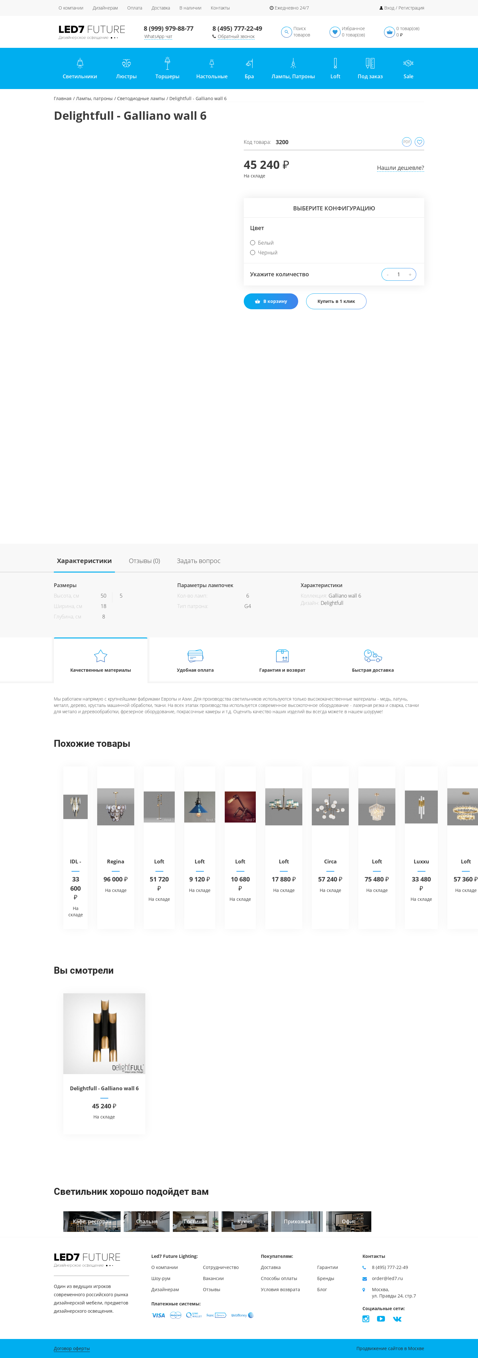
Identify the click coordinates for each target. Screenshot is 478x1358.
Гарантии (327, 1267)
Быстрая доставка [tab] (373, 660)
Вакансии (213, 1278)
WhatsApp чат (158, 36)
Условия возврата (280, 1289)
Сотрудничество (221, 1267)
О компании (71, 8)
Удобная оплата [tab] (195, 660)
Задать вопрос (199, 560)
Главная (63, 98)
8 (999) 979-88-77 (168, 28)
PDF (406, 141)
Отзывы (211, 1289)
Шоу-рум (160, 1278)
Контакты (220, 8)
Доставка (161, 8)
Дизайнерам (105, 8)
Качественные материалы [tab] (101, 660)
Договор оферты (72, 1348)
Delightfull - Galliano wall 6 (104, 1088)
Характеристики (84, 560)
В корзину (271, 301)
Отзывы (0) (144, 560)
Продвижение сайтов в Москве (390, 1348)
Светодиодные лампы (141, 98)
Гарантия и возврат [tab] (282, 660)
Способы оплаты (279, 1278)
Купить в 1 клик (336, 301)
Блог (322, 1289)
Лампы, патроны (94, 98)
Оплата (134, 8)
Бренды (325, 1278)
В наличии (190, 8)
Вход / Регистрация (404, 8)
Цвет (257, 228)
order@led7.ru (387, 1278)
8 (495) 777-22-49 (237, 28)
